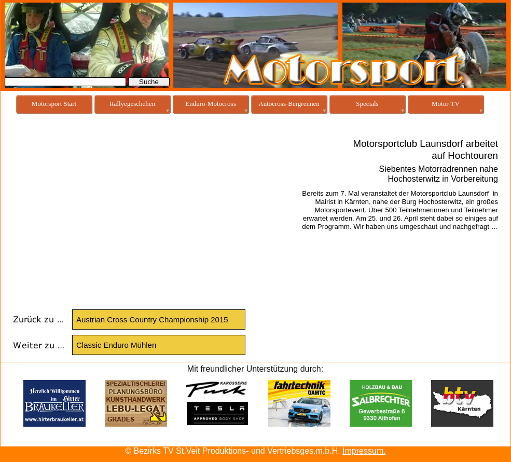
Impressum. (364, 450)
